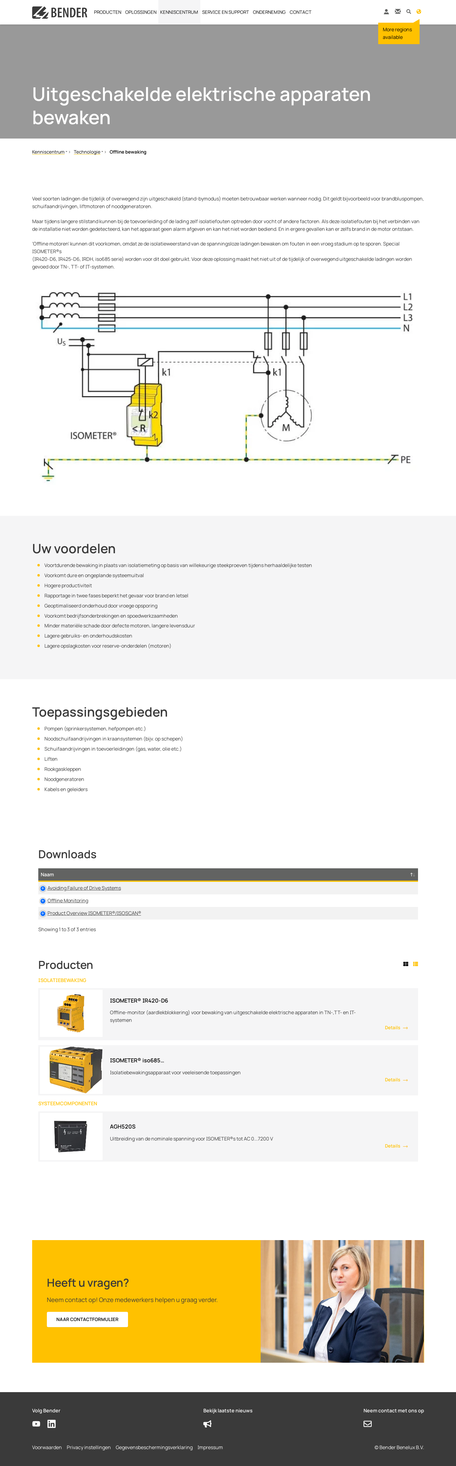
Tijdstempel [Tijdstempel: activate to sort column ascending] (319, 874)
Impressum (210, 1447)
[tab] (407, 964)
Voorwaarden (47, 1447)
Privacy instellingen (89, 1447)
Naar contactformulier (87, 1319)
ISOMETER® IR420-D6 (139, 1000)
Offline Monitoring (61, 900)
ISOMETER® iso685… (137, 1060)
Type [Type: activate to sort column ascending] (181, 874)
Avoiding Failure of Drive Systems (77, 888)
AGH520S (123, 1126)
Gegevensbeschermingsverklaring (154, 1447)
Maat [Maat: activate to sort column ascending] (249, 874)
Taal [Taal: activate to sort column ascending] (281, 874)
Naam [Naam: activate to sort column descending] (47, 874)
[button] (409, 11)
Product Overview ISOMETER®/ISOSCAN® (87, 913)
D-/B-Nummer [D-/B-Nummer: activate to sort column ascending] (376, 874)
